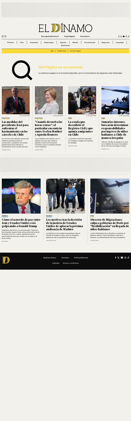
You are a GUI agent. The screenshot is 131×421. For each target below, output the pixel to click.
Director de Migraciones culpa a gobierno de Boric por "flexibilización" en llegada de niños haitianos (109, 224)
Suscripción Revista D (50, 36)
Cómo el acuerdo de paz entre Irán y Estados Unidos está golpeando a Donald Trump (21, 223)
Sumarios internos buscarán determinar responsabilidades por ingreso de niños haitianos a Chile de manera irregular (114, 130)
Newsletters (85, 36)
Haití (51, 51)
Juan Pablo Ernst (51, 240)
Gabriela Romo (6, 150)
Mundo (75, 42)
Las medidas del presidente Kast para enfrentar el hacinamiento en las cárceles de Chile (15, 128)
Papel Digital (69, 36)
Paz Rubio (5, 241)
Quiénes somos (49, 258)
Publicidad (55, 263)
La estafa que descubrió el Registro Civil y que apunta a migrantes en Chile (80, 128)
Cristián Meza (39, 150)
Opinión (63, 42)
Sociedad (119, 42)
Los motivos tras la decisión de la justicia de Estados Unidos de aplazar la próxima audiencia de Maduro (64, 224)
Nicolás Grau (61, 51)
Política (10, 42)
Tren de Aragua (75, 51)
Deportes (106, 42)
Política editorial (81, 258)
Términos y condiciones (71, 263)
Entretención (89, 42)
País (22, 42)
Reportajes (49, 42)
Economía (34, 42)
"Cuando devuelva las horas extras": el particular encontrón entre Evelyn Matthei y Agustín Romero (48, 128)
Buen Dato (65, 45)
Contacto (65, 258)
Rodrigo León (105, 149)
